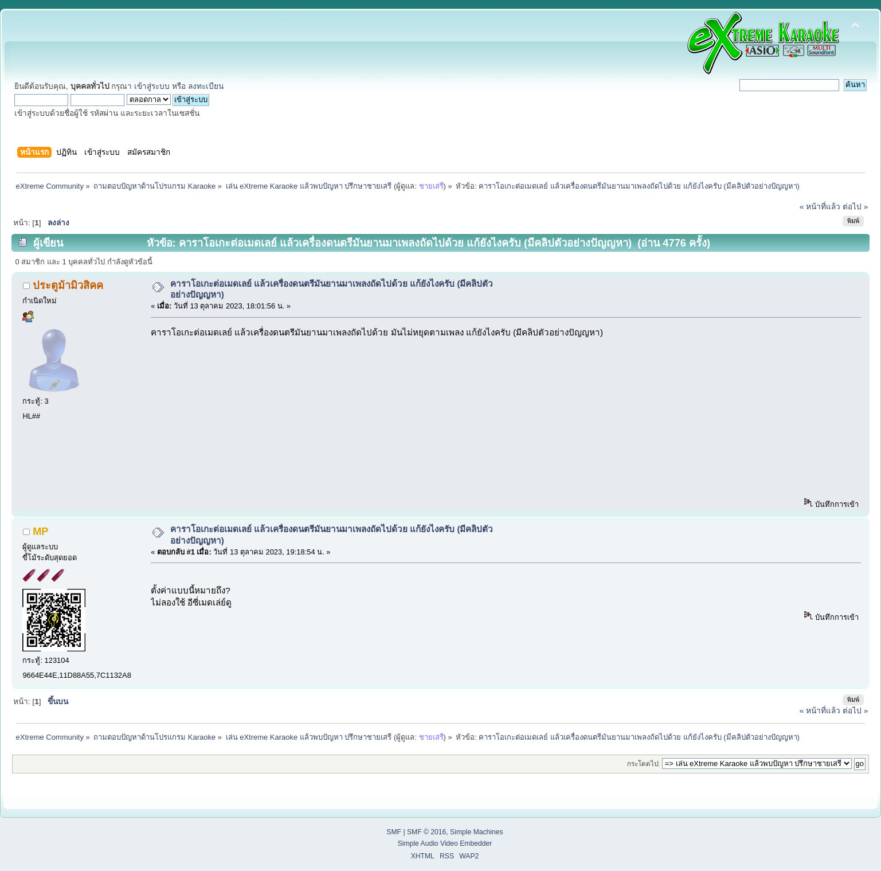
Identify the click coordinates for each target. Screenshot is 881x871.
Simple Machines (476, 832)
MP (40, 531)
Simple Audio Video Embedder (445, 843)
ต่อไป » (855, 206)
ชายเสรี (431, 186)
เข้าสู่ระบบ (152, 86)
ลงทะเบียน (206, 86)
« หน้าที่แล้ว (820, 206)
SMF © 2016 (426, 832)
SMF (393, 832)
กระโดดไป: (643, 763)
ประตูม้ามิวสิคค (68, 285)
